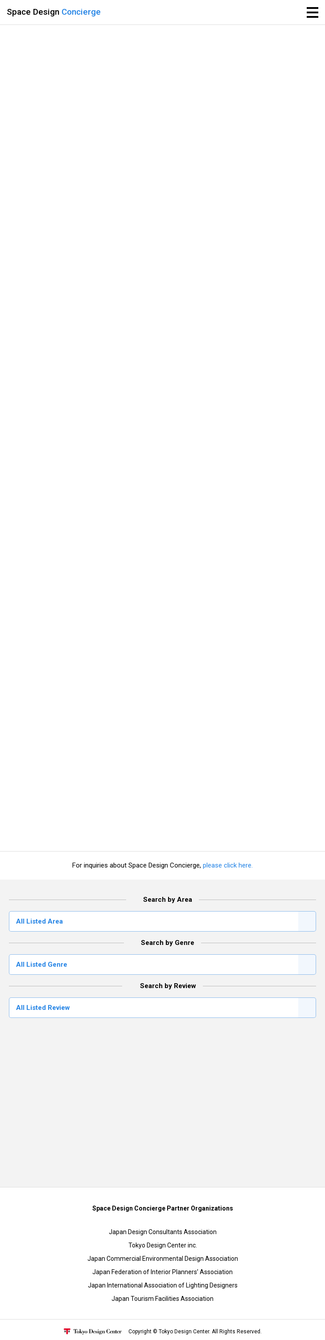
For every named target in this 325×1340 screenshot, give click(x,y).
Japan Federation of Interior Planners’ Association (162, 1271)
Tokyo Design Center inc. (162, 1245)
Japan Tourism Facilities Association (162, 1298)
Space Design (54, 12)
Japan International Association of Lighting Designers (163, 1285)
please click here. (228, 865)
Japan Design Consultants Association (163, 1231)
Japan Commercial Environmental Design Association (162, 1258)
